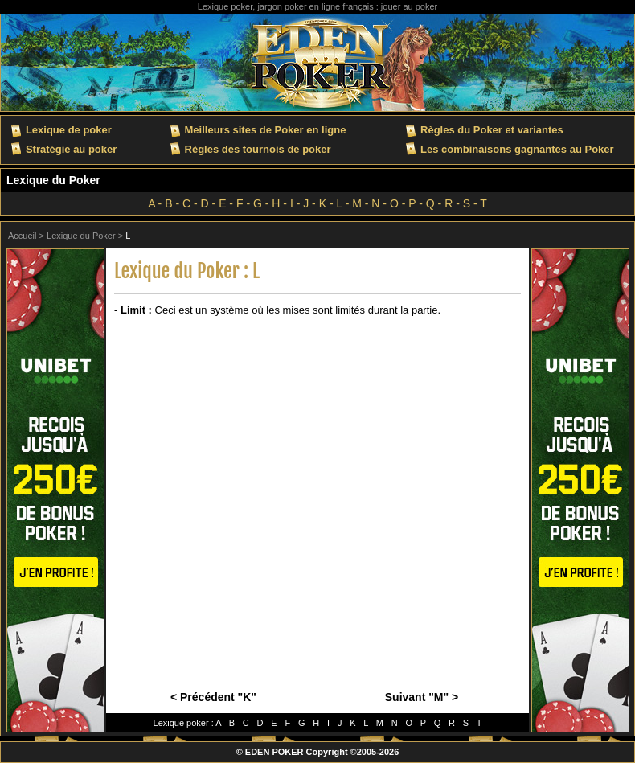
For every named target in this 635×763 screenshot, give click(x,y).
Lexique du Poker (53, 180)
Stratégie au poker (71, 149)
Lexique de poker (69, 130)
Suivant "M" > (421, 697)
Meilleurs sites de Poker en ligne (265, 130)
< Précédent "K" (213, 697)
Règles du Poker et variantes (491, 130)
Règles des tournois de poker (258, 149)
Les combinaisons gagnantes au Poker (517, 149)
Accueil (22, 235)
